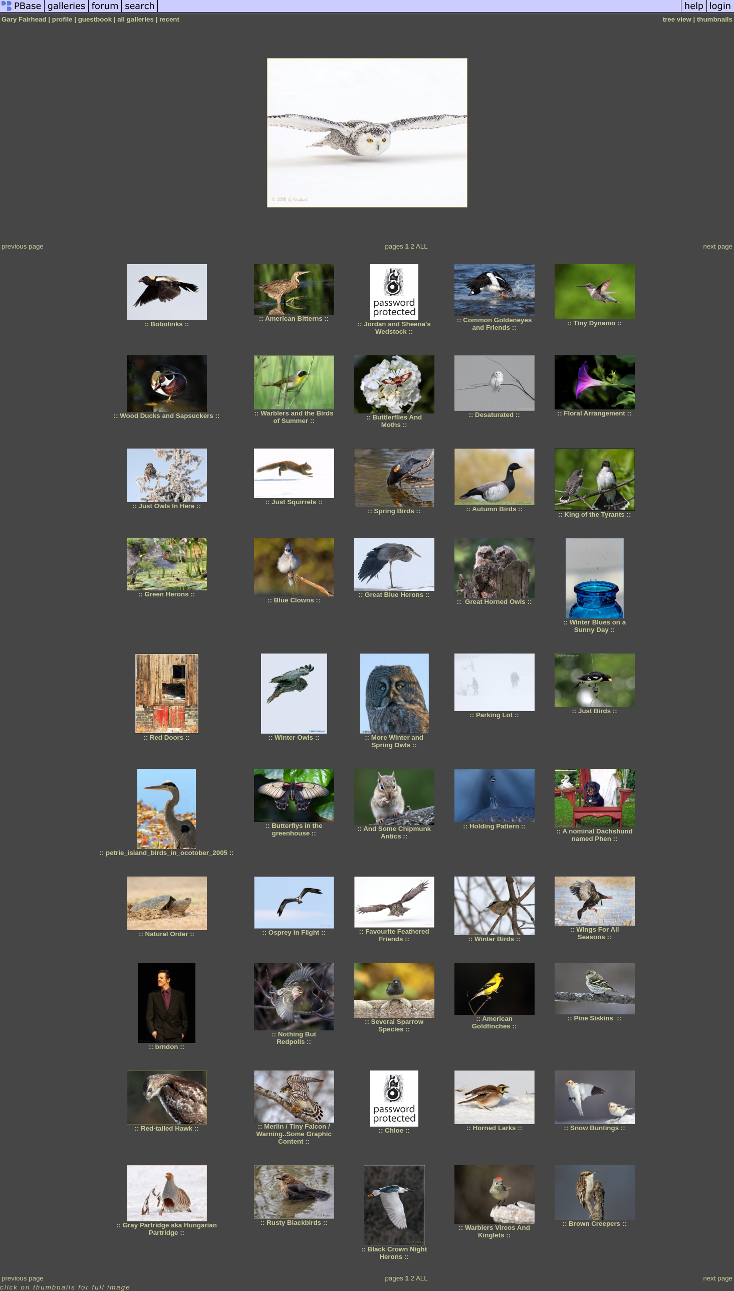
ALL (422, 246)
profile (62, 19)
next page (717, 246)
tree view (677, 19)
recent (169, 19)
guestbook (95, 19)
